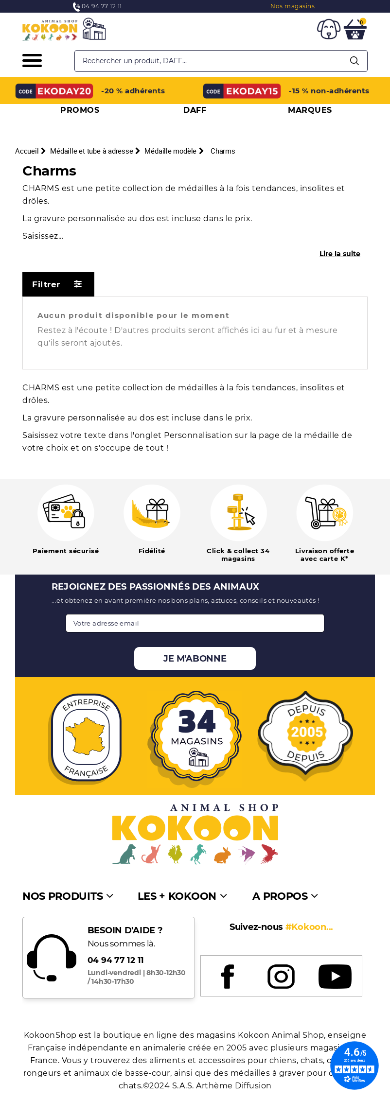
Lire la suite (339, 253)
